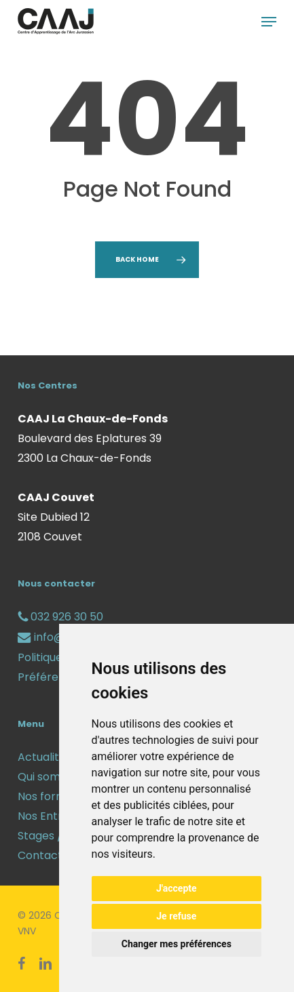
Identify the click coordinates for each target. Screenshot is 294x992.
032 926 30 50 (60, 616)
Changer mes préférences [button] (177, 943)
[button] (268, 21)
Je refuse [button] (176, 916)
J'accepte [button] (176, 888)
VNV (27, 931)
